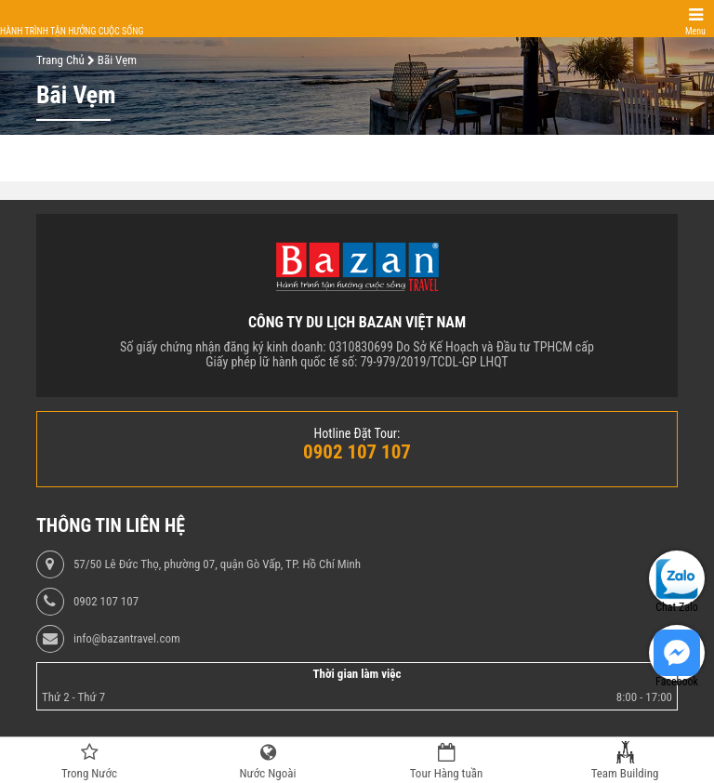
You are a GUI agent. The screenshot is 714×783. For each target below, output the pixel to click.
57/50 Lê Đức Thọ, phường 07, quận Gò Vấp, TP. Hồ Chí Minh (217, 564)
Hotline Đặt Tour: (357, 433)
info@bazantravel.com (126, 638)
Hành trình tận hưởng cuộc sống (71, 31)
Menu (695, 31)
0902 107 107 (106, 601)
